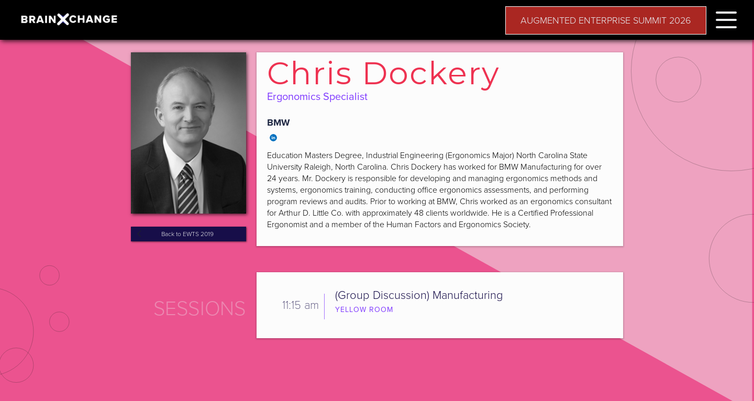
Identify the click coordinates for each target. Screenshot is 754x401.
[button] (726, 18)
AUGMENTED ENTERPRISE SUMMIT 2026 (605, 20)
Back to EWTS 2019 (187, 234)
